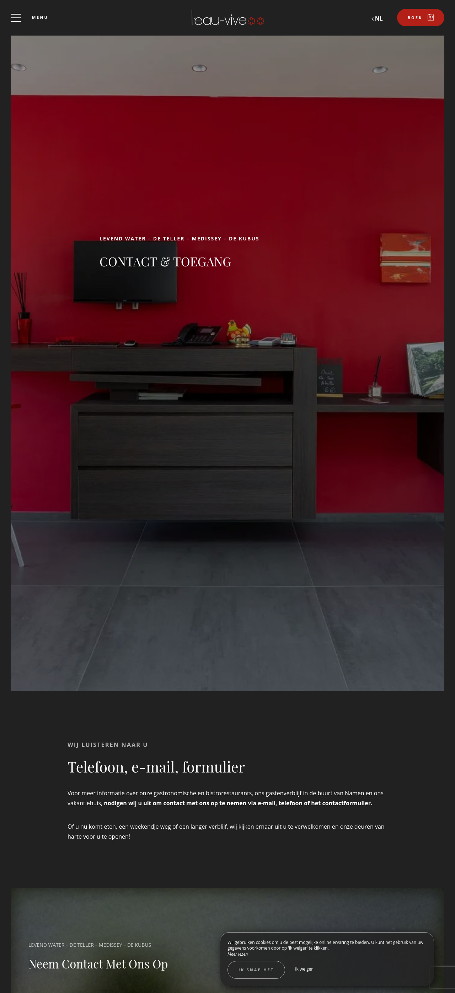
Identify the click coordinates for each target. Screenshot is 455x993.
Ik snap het (256, 969)
